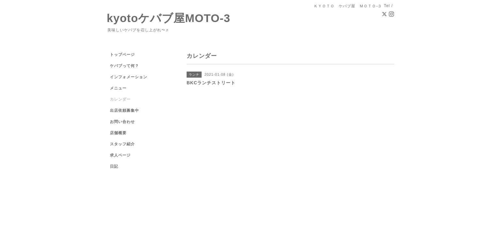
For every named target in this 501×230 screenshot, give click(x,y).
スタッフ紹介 (122, 144)
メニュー (118, 88)
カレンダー (120, 99)
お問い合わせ (122, 121)
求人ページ (120, 155)
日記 (114, 166)
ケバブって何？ (124, 66)
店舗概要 (118, 133)
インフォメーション (128, 77)
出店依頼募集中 (124, 110)
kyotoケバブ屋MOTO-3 (168, 18)
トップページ (122, 54)
